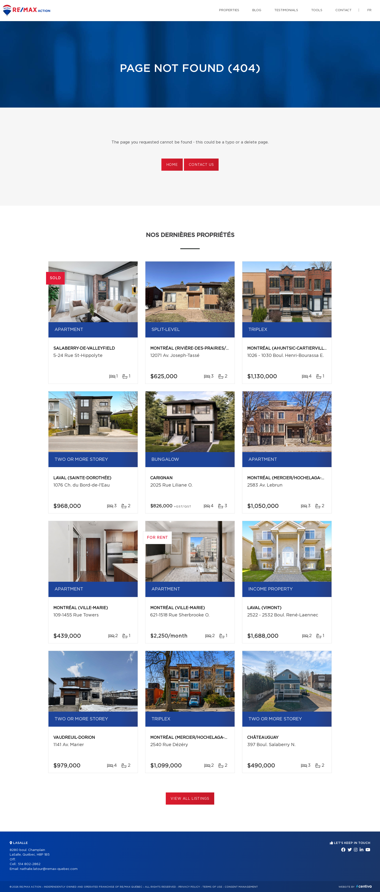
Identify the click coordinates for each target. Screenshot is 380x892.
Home (172, 165)
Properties (229, 10)
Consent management (241, 887)
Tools (316, 10)
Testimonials (286, 10)
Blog (256, 10)
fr (369, 10)
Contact (343, 10)
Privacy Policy (189, 887)
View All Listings (190, 798)
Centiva (364, 886)
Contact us (201, 165)
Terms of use (212, 887)
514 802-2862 (29, 864)
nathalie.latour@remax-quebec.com (49, 869)
